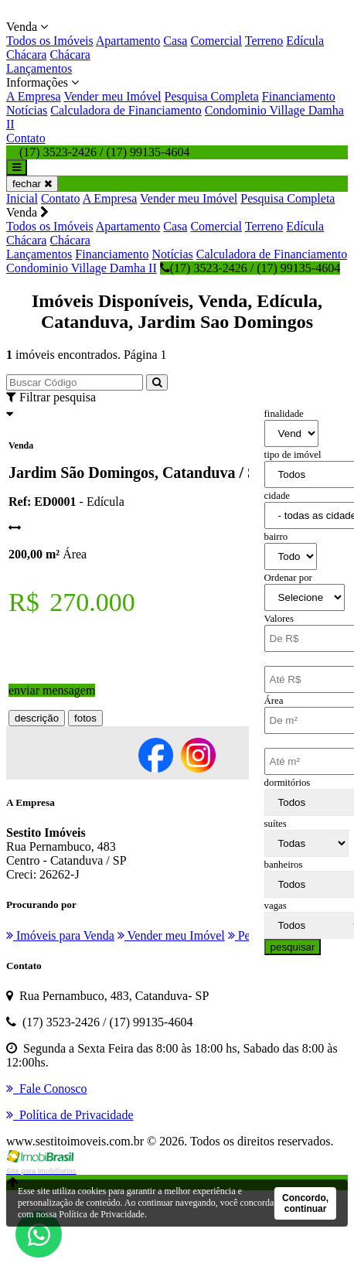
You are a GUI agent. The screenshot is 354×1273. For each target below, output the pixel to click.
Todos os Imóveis (50, 40)
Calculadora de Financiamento (125, 110)
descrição (37, 718)
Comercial (216, 40)
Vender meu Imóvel (112, 96)
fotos (85, 718)
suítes (275, 823)
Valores (279, 618)
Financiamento (298, 96)
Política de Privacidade (102, 1214)
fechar (32, 183)
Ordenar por (288, 577)
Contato (26, 138)
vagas (275, 905)
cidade (277, 495)
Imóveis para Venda (60, 935)
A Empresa (33, 96)
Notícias (26, 110)
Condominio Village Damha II (81, 268)
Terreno (264, 40)
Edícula (305, 40)
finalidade (284, 413)
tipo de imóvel (293, 454)
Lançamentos (39, 68)
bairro (276, 536)
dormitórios (287, 782)
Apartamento (128, 40)
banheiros (283, 864)
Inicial (22, 198)
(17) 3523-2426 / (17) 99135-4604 (250, 268)
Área (274, 700)
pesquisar (293, 947)
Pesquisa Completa (212, 96)
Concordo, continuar (305, 1203)
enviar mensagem (52, 690)
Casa (175, 40)
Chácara (26, 54)
